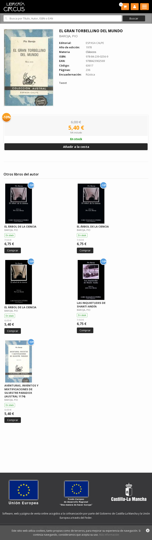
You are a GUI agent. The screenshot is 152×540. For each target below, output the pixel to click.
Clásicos (91, 52)
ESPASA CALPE (95, 43)
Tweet (63, 83)
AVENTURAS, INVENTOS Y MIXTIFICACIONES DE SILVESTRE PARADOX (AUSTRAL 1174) (21, 391)
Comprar (12, 250)
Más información (109, 534)
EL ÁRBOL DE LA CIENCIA (20, 226)
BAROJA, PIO (68, 36)
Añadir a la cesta (76, 147)
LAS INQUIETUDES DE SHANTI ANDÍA (91, 304)
